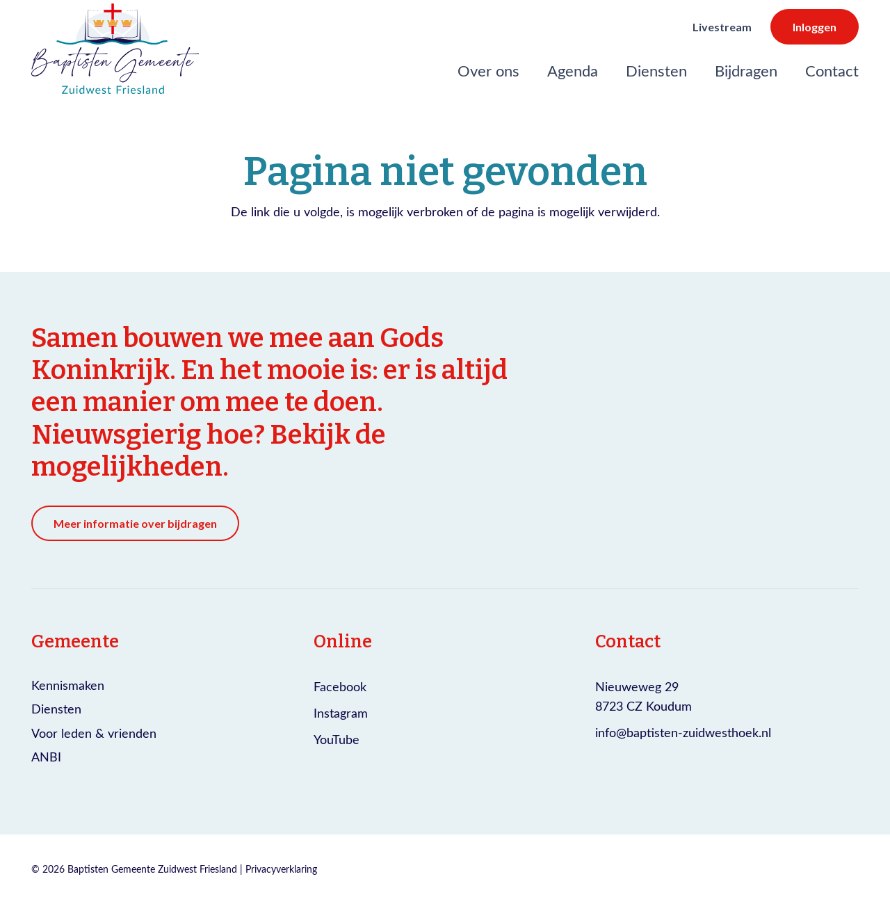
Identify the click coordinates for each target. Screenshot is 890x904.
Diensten (56, 708)
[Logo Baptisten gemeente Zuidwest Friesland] (115, 48)
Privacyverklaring (281, 868)
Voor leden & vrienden (93, 733)
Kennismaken (67, 685)
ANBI (46, 756)
